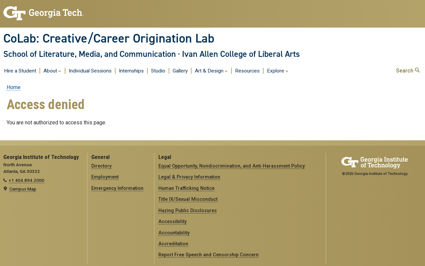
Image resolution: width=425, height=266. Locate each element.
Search (408, 70)
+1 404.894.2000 (26, 180)
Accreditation (173, 243)
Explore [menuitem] (278, 70)
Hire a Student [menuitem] (20, 71)
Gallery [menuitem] (180, 71)
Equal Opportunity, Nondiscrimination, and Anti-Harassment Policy (231, 166)
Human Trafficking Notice (186, 188)
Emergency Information (117, 188)
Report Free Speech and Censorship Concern (208, 254)
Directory (101, 166)
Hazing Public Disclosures (187, 210)
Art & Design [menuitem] (211, 70)
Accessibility (172, 221)
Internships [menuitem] (131, 71)
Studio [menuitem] (158, 71)
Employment (105, 177)
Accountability (174, 232)
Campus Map (22, 189)
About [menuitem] (52, 70)
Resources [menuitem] (247, 71)
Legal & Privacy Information (189, 177)
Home (14, 87)
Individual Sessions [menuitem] (90, 71)
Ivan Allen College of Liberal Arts (241, 54)
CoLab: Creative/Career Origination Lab (108, 38)
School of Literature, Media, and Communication (89, 54)
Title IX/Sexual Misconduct (187, 199)
